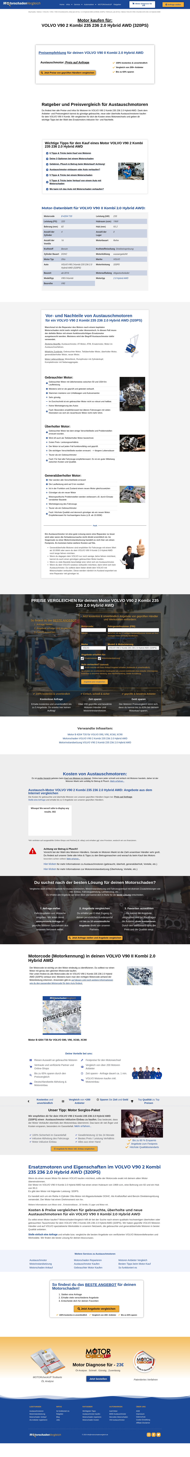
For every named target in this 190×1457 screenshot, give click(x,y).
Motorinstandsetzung (107, 656)
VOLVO (44, 12)
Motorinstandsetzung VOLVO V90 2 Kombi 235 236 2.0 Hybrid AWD (95, 740)
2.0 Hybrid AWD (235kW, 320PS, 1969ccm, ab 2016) (99, 12)
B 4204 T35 (67, 218)
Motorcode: (85, 624)
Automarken (87, 4)
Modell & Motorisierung (119, 642)
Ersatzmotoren (87, 656)
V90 (50, 12)
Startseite (30, 12)
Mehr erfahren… (66, 858)
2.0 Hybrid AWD (121, 282)
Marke (82, 642)
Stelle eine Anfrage (35, 799)
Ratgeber (114, 4)
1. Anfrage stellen (49, 908)
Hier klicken (43, 863)
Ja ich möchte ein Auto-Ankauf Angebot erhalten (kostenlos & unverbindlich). (113, 665)
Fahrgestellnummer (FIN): (121, 624)
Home (59, 4)
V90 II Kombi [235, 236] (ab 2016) (66, 12)
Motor (38, 12)
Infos (66, 4)
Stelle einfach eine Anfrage (41, 1234)
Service (75, 4)
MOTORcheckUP (102, 4)
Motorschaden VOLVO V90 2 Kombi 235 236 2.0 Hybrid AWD (95, 737)
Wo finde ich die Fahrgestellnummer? (120, 636)
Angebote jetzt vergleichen (92, 680)
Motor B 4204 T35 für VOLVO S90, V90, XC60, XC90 (95, 733)
